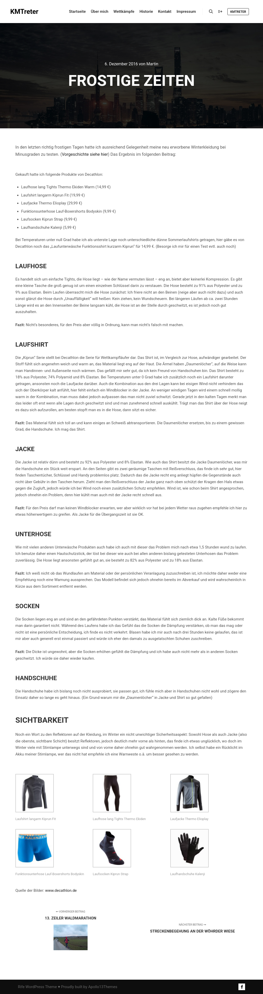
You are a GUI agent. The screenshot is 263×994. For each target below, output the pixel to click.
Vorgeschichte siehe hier (85, 154)
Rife (21, 987)
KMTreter (24, 11)
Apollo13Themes (102, 987)
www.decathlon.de (61, 890)
